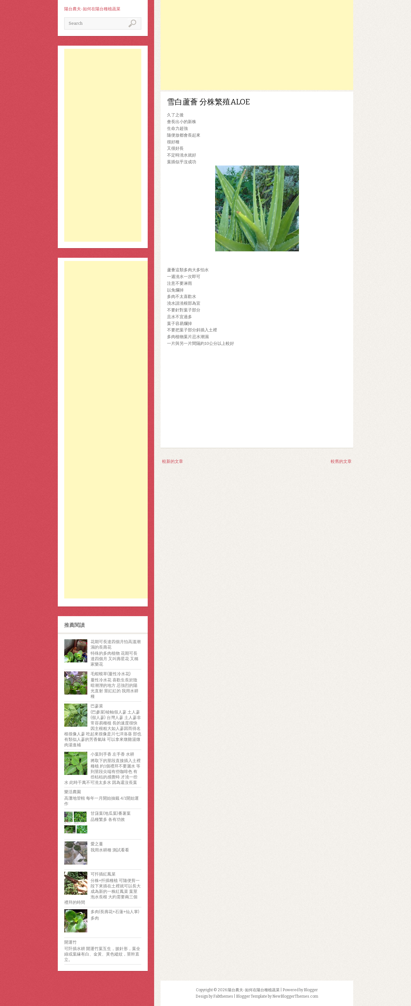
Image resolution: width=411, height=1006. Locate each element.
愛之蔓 (97, 843)
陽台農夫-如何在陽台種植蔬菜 (92, 8)
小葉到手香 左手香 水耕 (112, 754)
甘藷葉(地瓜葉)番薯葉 (111, 813)
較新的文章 (172, 461)
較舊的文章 (341, 461)
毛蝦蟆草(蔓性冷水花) (111, 673)
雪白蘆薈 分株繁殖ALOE (208, 101)
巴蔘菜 (97, 706)
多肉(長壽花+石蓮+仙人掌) (115, 911)
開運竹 (70, 942)
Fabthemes (223, 996)
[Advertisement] (102, 145)
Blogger (311, 990)
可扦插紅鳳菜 (103, 874)
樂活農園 (72, 791)
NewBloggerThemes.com (295, 996)
